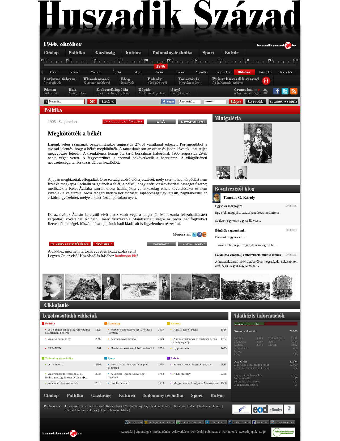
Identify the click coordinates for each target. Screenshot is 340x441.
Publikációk (212, 432)
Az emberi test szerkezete (63, 383)
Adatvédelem (180, 432)
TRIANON (54, 348)
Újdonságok (143, 432)
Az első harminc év (59, 338)
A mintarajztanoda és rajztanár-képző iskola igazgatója (194, 340)
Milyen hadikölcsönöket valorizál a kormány (130, 331)
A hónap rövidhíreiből (124, 338)
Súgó (262, 432)
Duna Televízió (109, 410)
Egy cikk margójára (229, 206)
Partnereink (229, 432)
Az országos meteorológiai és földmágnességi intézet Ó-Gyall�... (66, 375)
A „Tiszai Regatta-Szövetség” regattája (127, 375)
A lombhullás (56, 364)
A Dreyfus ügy (182, 373)
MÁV (125, 410)
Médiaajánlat (161, 432)
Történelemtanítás (210, 406)
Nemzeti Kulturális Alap (180, 406)
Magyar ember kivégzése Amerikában (195, 383)
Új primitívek (181, 348)
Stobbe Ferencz (120, 383)
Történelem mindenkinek (81, 410)
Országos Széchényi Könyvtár (84, 406)
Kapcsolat (127, 432)
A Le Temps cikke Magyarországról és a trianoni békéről (67, 331)
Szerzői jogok (248, 432)
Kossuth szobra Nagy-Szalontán (192, 364)
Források (197, 432)
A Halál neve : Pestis (185, 329)
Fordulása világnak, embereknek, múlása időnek (248, 255)
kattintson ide (126, 256)
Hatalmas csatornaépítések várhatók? (132, 348)
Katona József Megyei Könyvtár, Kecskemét (134, 406)
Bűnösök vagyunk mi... (230, 230)
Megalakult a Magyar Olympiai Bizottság (128, 366)
